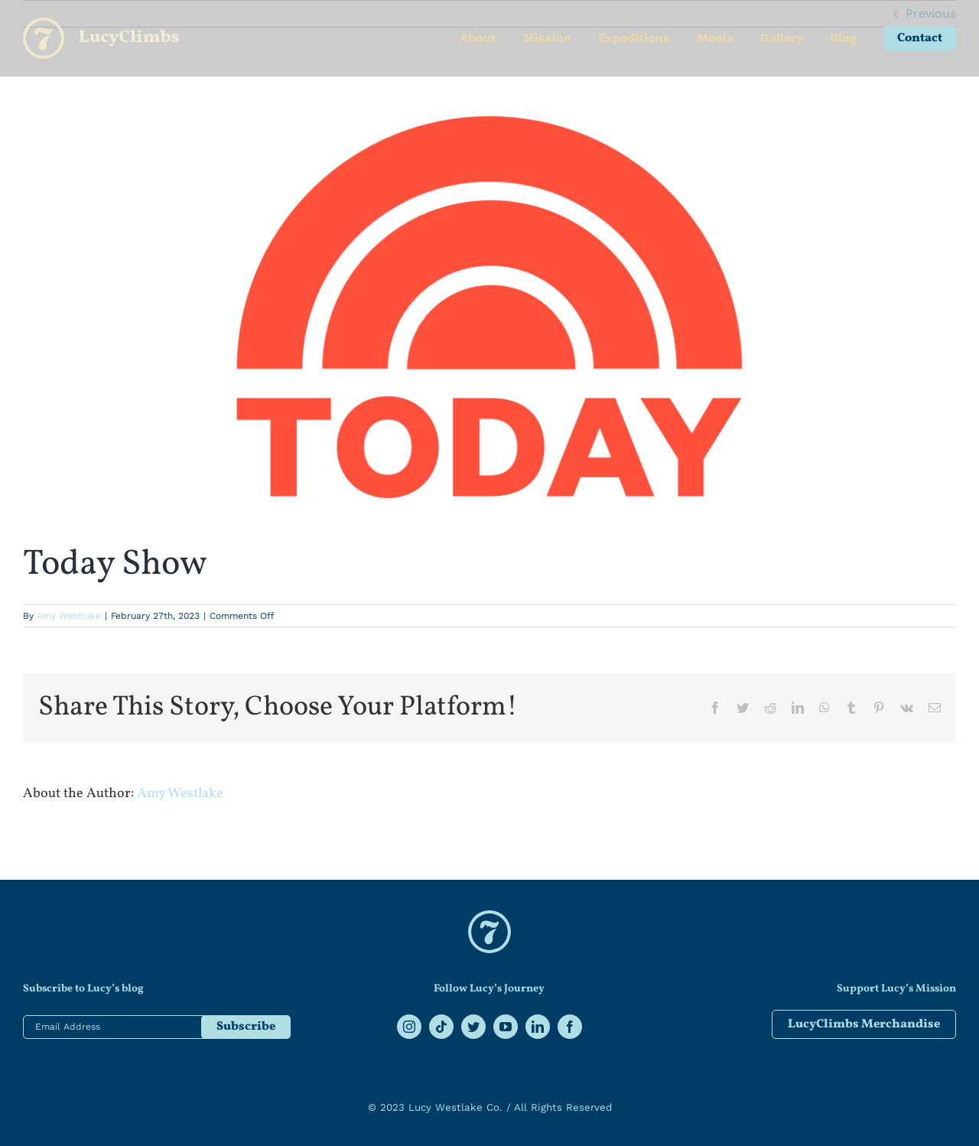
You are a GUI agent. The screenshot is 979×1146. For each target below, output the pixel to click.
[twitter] (473, 1026)
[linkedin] (537, 1026)
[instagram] (409, 1026)
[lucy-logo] (101, 23)
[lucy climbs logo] (489, 916)
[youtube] (505, 1026)
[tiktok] (441, 1026)
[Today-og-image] (489, 306)
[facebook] (570, 1026)
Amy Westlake (69, 615)
